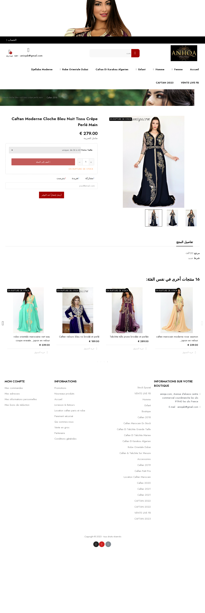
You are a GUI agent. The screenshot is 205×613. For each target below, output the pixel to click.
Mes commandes (14, 388)
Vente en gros (61, 427)
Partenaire (59, 433)
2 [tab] (104, 361)
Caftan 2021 (144, 495)
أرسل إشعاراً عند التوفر (51, 195)
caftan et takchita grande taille (134, 429)
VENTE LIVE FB (142, 393)
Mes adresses (12, 393)
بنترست (61, 178)
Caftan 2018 (144, 417)
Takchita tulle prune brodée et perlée (129, 336)
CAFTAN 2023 (142, 519)
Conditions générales (65, 439)
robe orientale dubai (139, 447)
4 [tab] (97, 361)
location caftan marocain (137, 477)
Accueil (58, 399)
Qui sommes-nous (64, 422)
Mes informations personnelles (21, 399)
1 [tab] (107, 361)
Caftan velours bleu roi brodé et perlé (79, 336)
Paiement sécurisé (63, 416)
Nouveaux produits (64, 393)
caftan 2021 (144, 489)
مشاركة (89, 178)
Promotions (60, 388)
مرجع (197, 253)
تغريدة (75, 178)
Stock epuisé (144, 387)
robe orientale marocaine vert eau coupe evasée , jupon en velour (32, 338)
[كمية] (86, 162)
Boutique (146, 411)
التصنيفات (145, 381)
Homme (147, 399)
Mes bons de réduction (17, 405)
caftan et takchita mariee (137, 435)
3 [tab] (101, 361)
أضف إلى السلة (43, 162)
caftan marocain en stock (137, 423)
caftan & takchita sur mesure (135, 453)
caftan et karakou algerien (137, 441)
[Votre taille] (45, 150)
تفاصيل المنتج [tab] (184, 242)
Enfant (148, 405)
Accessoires (144, 459)
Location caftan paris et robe (69, 410)
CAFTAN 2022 (142, 501)
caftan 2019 (144, 465)
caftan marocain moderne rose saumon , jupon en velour (177, 338)
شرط (197, 258)
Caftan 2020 (144, 483)
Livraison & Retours (64, 405)
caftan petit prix (143, 471)
